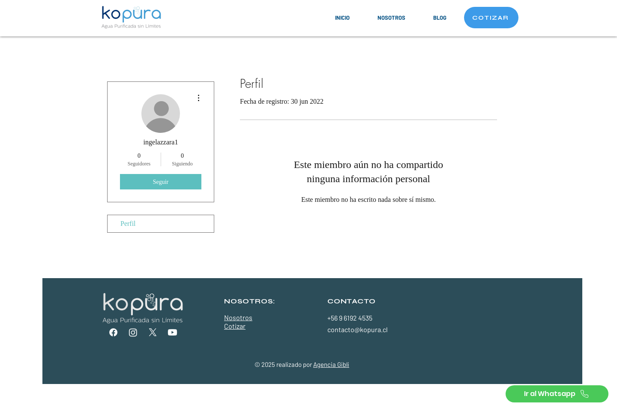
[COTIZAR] (491, 17)
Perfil (128, 223)
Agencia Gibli (331, 364)
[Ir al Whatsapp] (557, 393)
